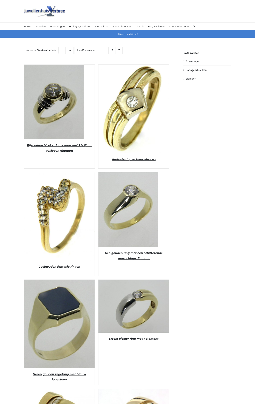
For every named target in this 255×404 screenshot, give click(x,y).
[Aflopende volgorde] (70, 50)
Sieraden (191, 78)
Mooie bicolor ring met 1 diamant (133, 338)
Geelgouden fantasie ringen (59, 266)
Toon (86, 50)
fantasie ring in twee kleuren (134, 159)
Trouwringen (193, 61)
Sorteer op (41, 50)
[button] (194, 26)
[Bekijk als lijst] (118, 50)
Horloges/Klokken (196, 70)
